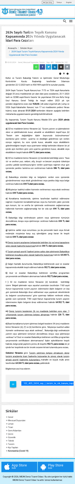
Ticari (9, 427)
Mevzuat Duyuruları (15, 420)
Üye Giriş (47, 2)
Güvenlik (11, 437)
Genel (9, 417)
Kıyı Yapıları (12, 447)
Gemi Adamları (13, 430)
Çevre (9, 434)
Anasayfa (12, 48)
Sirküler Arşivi (26, 48)
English (69, 2)
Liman (10, 424)
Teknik (10, 441)
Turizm (10, 444)
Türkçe (59, 2)
